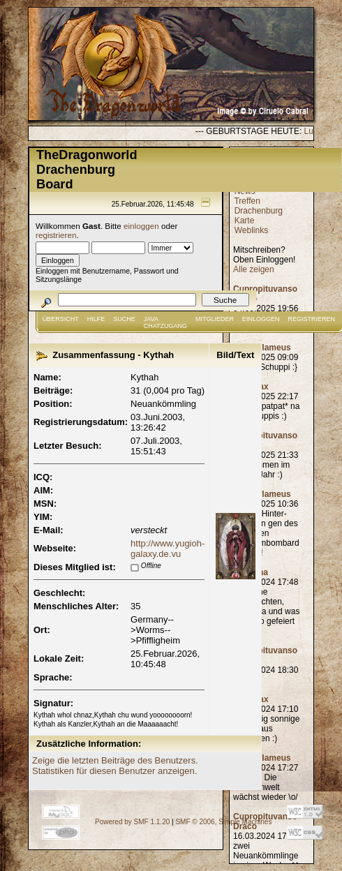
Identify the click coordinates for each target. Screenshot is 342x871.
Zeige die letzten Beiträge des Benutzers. (115, 760)
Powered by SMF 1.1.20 (132, 822)
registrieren (56, 234)
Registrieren (312, 318)
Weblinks (251, 230)
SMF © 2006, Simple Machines (223, 822)
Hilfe (96, 318)
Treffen (247, 201)
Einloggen (261, 318)
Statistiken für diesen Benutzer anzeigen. (114, 771)
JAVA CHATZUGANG (165, 322)
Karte (245, 220)
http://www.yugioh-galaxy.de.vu (168, 548)
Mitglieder (214, 318)
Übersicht (61, 318)
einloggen (141, 225)
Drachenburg (259, 211)
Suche (124, 318)
